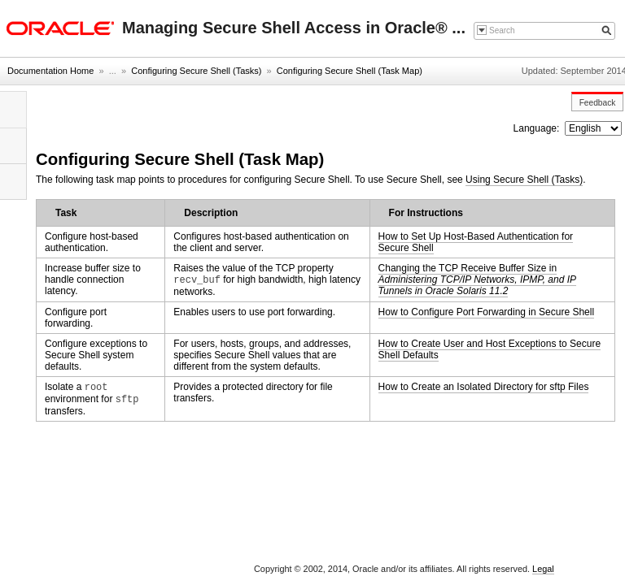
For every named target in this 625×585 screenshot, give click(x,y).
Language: (538, 128)
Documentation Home (50, 71)
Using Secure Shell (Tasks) (524, 179)
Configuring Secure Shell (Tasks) (196, 71)
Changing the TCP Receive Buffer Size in (477, 279)
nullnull (593, 128)
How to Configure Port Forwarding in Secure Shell (486, 312)
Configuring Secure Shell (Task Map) (349, 71)
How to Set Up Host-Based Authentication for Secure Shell (475, 242)
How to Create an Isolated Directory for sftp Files (483, 386)
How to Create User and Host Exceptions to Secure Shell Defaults (489, 349)
